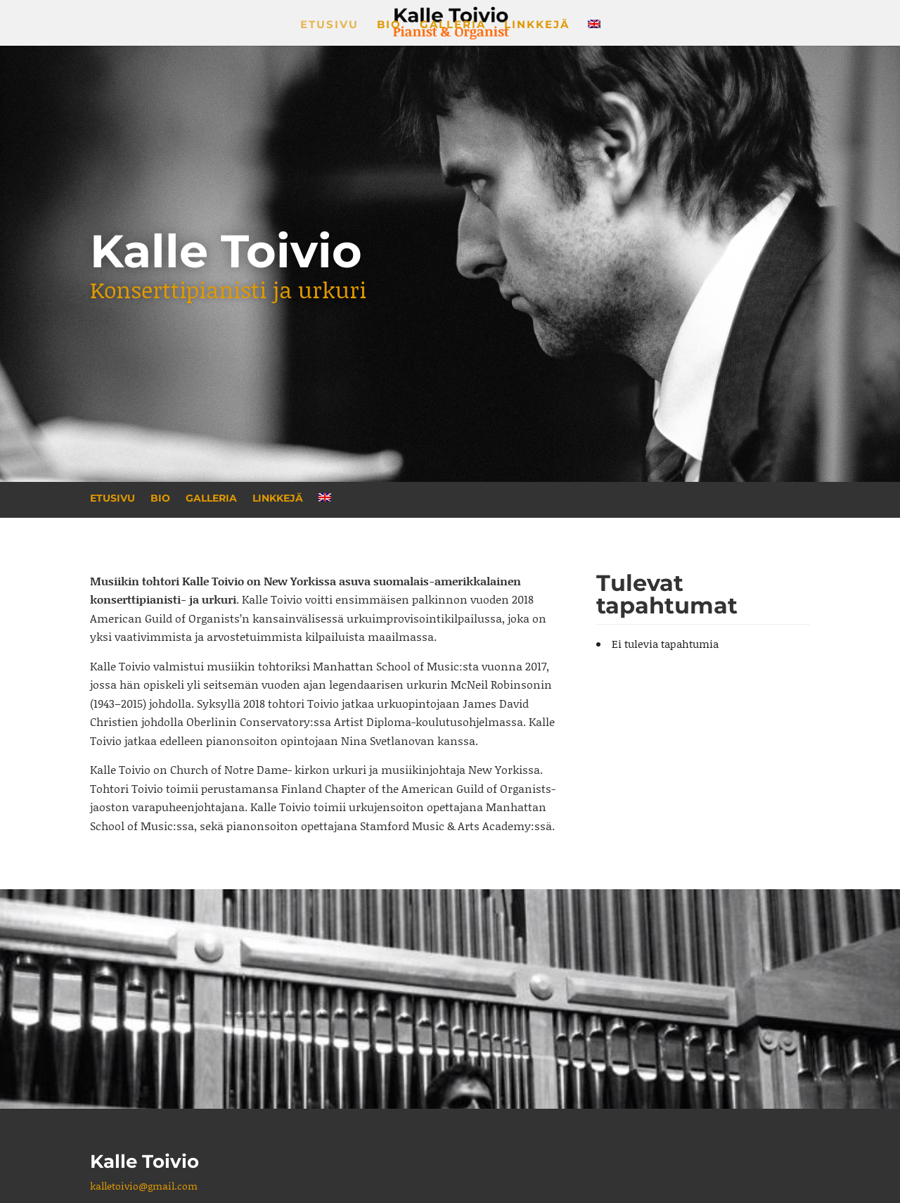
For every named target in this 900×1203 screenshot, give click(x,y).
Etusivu (329, 25)
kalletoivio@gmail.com (144, 1185)
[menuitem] (594, 33)
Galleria (453, 25)
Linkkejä (537, 25)
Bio (389, 25)
